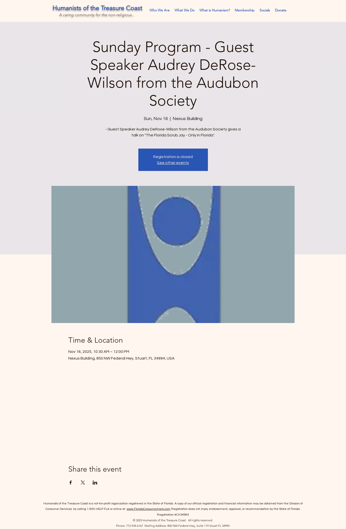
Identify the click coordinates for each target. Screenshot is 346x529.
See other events (173, 163)
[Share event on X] (82, 483)
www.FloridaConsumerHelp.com (148, 509)
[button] (264, 10)
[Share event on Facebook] (70, 483)
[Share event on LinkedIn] (95, 483)
